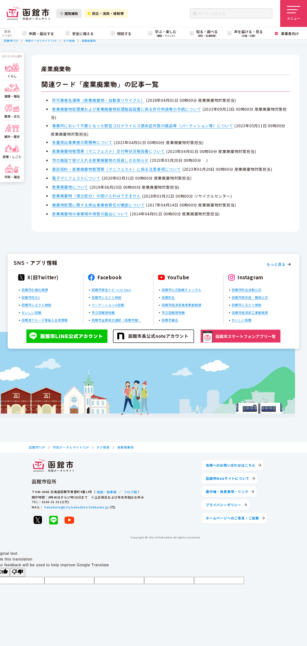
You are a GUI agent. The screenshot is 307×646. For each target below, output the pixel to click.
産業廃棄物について (70, 187)
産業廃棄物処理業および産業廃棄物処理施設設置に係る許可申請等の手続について (126, 109)
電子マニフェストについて (76, 178)
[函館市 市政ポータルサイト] (28, 13)
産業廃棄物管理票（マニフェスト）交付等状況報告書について (108, 151)
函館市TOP (11, 41)
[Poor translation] (17, 572)
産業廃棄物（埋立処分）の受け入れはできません (96, 196)
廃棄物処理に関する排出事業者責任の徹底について (98, 205)
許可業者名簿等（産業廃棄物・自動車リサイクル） (98, 100)
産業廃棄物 (89, 41)
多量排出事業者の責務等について (82, 142)
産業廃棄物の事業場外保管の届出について (90, 214)
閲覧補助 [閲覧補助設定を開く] (69, 13)
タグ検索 (69, 41)
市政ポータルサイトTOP (41, 41)
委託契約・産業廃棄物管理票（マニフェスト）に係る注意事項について (116, 169)
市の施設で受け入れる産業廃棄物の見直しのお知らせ (100, 160)
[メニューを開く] (293, 13)
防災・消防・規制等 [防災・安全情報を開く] (106, 13)
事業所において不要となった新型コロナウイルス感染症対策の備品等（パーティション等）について (142, 125)
